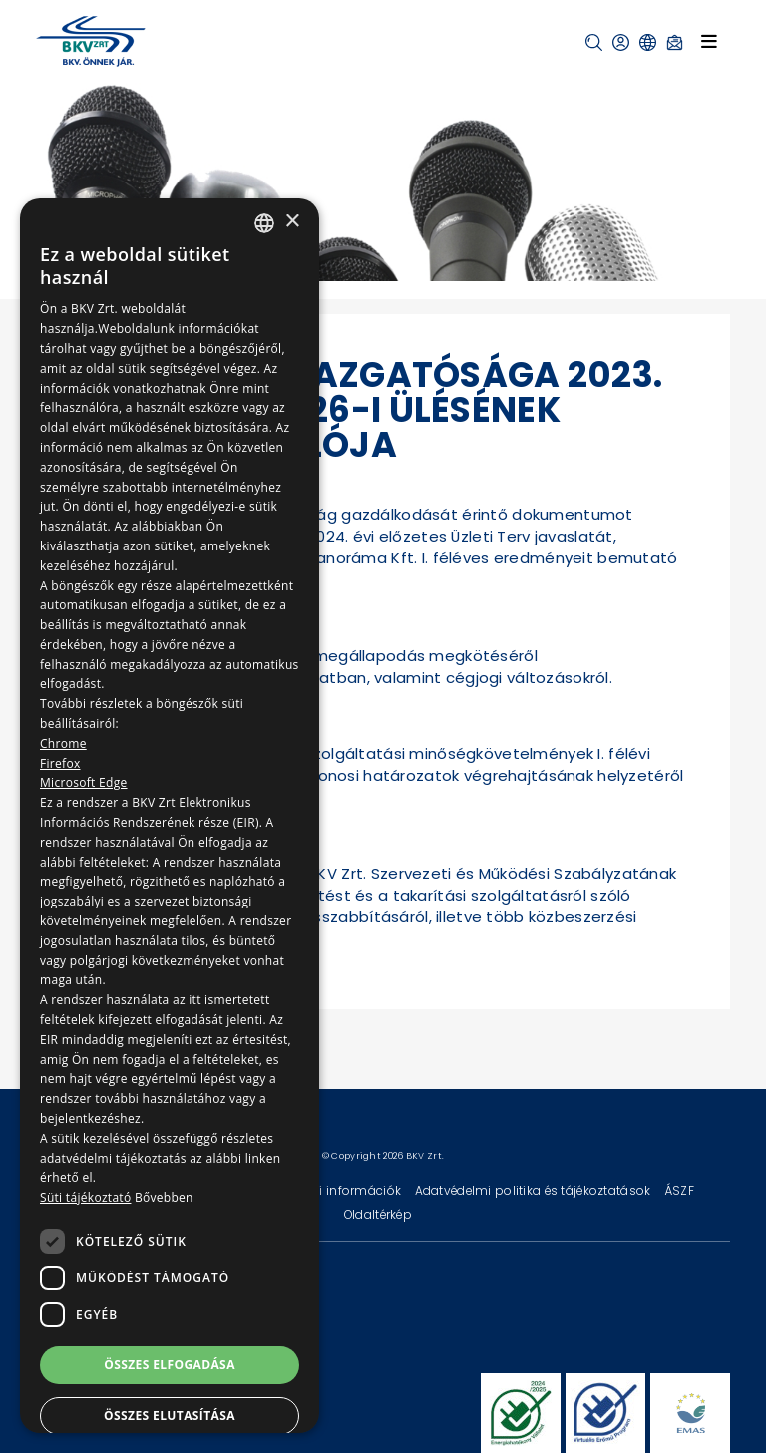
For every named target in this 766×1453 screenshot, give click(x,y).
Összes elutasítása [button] (169, 1415)
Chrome (63, 743)
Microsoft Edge (84, 782)
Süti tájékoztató (85, 1197)
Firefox (60, 763)
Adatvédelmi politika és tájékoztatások (534, 1190)
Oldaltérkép (378, 1214)
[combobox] (264, 223)
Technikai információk (334, 1190)
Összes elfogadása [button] (169, 1364)
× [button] (291, 221)
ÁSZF (679, 1190)
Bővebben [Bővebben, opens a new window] (164, 1197)
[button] (593, 42)
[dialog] (169, 815)
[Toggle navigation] (709, 41)
